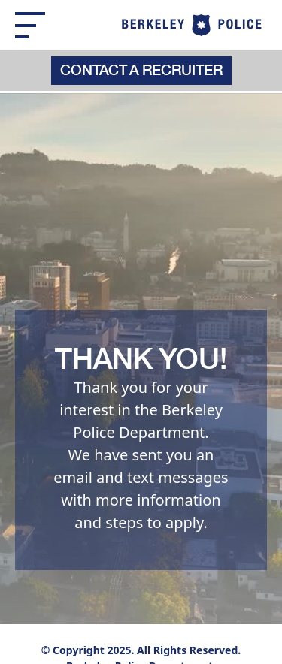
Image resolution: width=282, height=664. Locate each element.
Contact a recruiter (141, 71)
